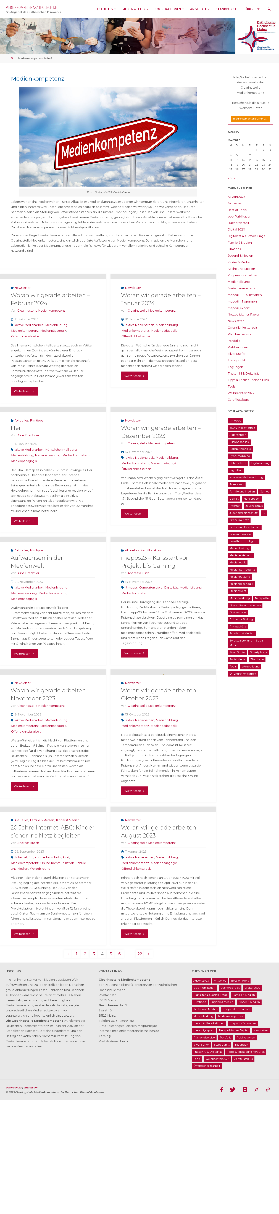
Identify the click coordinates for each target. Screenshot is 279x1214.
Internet (21, 970)
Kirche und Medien (241, 269)
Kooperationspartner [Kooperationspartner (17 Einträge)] (236, 1122)
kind (66, 970)
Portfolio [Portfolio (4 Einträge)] (225, 1151)
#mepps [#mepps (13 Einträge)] (235, 420)
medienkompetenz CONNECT (250, 118)
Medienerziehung (48, 501)
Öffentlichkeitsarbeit (26, 359)
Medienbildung (56, 348)
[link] (269, 9)
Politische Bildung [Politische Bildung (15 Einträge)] (241, 619)
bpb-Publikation (239, 216)
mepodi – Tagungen (242, 301)
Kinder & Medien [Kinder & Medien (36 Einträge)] (249, 1115)
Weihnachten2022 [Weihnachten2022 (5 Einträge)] (217, 1172)
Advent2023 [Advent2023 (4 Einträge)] (201, 1094)
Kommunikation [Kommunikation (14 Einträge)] (240, 534)
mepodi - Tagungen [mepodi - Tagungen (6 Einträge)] (243, 1136)
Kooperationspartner (242, 275)
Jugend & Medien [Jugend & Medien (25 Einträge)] (222, 1115)
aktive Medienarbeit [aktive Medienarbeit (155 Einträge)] (242, 427)
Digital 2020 (236, 229)
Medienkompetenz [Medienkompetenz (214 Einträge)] (242, 569)
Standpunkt (236, 360)
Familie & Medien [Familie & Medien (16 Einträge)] (244, 1108)
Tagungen (235, 367)
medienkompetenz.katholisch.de (31, 7)
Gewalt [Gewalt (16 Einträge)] (234, 498)
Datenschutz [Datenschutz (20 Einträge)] (238, 463)
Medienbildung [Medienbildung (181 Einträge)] (239, 548)
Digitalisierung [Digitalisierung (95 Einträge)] (260, 463)
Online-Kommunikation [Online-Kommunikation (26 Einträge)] (245, 605)
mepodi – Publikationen (245, 295)
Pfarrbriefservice (239, 334)
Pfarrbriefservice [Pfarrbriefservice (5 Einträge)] (204, 1151)
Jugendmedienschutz (45, 970)
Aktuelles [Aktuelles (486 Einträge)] (220, 1094)
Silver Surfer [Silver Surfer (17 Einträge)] (237, 652)
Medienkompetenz (25, 353)
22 (141, 1067)
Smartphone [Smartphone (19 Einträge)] (258, 652)
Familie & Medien (42, 933)
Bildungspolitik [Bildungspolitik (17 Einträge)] (239, 442)
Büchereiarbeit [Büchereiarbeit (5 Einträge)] (230, 1101)
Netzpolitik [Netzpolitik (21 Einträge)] (262, 598)
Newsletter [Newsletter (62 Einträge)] (261, 1144)
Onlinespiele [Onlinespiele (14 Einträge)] (238, 612)
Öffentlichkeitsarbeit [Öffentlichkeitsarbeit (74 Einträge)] (243, 673)
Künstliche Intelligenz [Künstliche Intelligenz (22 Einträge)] (244, 541)
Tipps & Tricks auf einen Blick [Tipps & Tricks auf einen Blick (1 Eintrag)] (246, 1165)
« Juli (231, 178)
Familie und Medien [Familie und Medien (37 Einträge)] (242, 491)
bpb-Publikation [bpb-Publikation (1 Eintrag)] (204, 1101)
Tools (231, 386)
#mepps (132, 655)
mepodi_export (239, 308)
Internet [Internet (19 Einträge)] (235, 505)
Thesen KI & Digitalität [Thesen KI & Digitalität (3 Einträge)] (207, 1165)
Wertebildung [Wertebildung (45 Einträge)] (251, 666)
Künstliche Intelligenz (61, 495)
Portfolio (234, 341)
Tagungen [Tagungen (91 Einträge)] (241, 1158)
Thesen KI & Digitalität (243, 373)
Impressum (32, 1201)
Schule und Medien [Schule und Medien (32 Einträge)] (242, 633)
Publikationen (238, 347)
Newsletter (23, 310)
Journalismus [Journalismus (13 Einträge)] (254, 505)
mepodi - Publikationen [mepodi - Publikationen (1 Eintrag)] (209, 1136)
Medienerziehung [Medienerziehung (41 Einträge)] (241, 555)
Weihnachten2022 (241, 393)
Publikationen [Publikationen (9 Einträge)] (246, 1151)
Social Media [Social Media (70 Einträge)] (237, 659)
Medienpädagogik (53, 353)
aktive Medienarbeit (29, 348)
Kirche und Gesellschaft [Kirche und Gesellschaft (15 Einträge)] (245, 527)
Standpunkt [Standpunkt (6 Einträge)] (222, 1158)
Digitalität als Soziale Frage (246, 236)
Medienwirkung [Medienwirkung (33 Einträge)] (240, 598)
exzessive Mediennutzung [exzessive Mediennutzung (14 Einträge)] (246, 477)
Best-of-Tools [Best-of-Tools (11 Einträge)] (240, 1094)
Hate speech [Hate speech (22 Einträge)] (252, 498)
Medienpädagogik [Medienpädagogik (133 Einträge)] (241, 583)
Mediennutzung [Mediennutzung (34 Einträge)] (240, 576)
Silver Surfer (237, 354)
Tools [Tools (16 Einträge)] (233, 666)
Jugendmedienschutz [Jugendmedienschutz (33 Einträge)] (244, 513)
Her (16, 473)
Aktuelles (21, 466)
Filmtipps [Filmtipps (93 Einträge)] (199, 1115)
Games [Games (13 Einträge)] (264, 491)
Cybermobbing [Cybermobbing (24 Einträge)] (240, 456)
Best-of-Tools (237, 210)
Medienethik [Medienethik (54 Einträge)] (238, 562)
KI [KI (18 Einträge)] (264, 513)
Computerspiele (150, 655)
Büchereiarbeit (238, 223)
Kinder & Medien (68, 933)
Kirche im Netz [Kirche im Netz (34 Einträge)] (239, 520)
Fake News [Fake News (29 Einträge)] (237, 484)
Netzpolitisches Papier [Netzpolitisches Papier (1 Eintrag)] (233, 1144)
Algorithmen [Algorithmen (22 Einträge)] (238, 434)
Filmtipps (36, 466)
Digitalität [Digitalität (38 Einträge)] (236, 470)
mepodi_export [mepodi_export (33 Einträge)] (203, 1144)
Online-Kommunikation (57, 976)
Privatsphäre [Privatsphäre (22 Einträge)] (238, 626)
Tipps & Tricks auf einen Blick (248, 380)
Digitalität (171, 655)
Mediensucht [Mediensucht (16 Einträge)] (238, 591)
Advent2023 (237, 196)
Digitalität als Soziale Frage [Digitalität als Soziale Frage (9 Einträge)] (210, 1108)
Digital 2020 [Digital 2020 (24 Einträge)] (252, 1101)
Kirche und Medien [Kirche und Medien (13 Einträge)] (205, 1122)
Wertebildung (40, 982)
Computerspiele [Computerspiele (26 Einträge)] (240, 448)
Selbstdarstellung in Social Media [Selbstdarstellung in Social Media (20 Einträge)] (247, 643)
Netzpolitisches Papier (243, 314)
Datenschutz (14, 1201)
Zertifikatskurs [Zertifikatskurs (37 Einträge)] (243, 1172)
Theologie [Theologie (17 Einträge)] (257, 659)
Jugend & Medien (240, 255)
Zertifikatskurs (151, 618)
